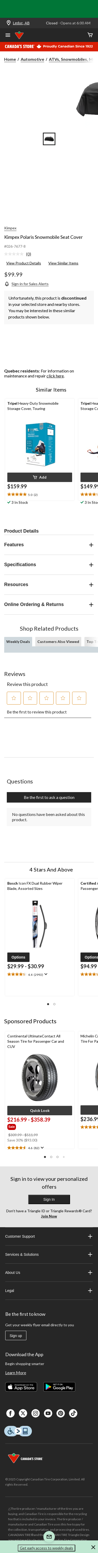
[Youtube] (48, 1413)
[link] (19, 254)
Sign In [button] (49, 1199)
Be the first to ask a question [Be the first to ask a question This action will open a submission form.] (49, 797)
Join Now (49, 1216)
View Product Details (23, 263)
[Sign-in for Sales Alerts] (26, 283)
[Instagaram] (35, 1413)
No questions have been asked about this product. (48, 817)
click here (55, 375)
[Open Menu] (7, 35)
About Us (49, 1272)
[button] (39, 477)
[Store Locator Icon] (8, 23)
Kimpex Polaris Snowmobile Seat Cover (43, 237)
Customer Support (49, 1236)
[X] (23, 1413)
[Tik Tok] (73, 1413)
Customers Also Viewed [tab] (58, 641)
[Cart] (90, 35)
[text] (39, 494)
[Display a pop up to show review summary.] (45, 974)
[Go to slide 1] (49, 139)
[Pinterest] (60, 1413)
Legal (49, 1290)
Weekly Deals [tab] (18, 641)
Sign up (16, 1336)
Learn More (15, 1372)
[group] (29, 1126)
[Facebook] (10, 1413)
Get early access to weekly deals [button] (46, 1548)
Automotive (32, 59)
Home (10, 59)
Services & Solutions (49, 1254)
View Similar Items (63, 263)
